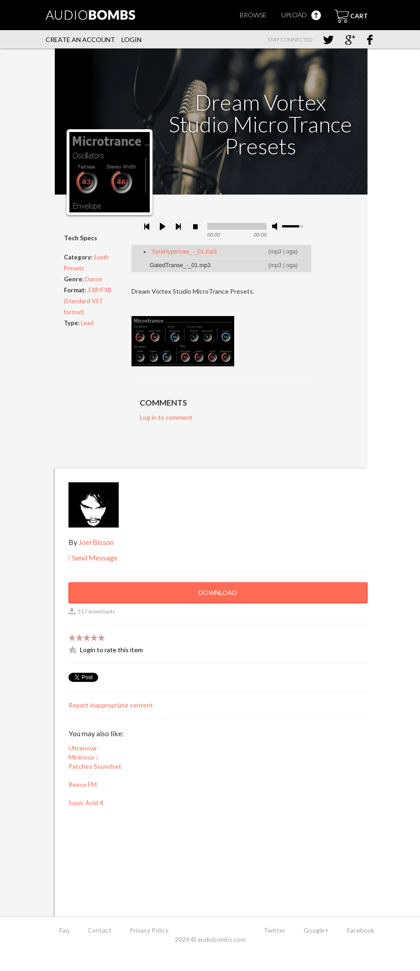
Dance (93, 279)
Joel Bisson (96, 542)
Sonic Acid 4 (85, 803)
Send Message (93, 557)
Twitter (274, 930)
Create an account (80, 39)
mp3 (276, 251)
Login (131, 39)
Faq (64, 930)
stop (195, 226)
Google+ (316, 930)
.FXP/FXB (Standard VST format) (87, 301)
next (178, 226)
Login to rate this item (111, 650)
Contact (99, 930)
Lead (87, 323)
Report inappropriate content (110, 705)
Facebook (360, 930)
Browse (253, 15)
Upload (301, 15)
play (162, 226)
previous (147, 226)
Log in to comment (166, 417)
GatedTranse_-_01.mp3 (180, 265)
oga (291, 251)
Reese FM (82, 784)
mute (276, 226)
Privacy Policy (149, 930)
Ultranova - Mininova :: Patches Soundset (94, 757)
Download (218, 592)
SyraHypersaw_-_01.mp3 (184, 251)
